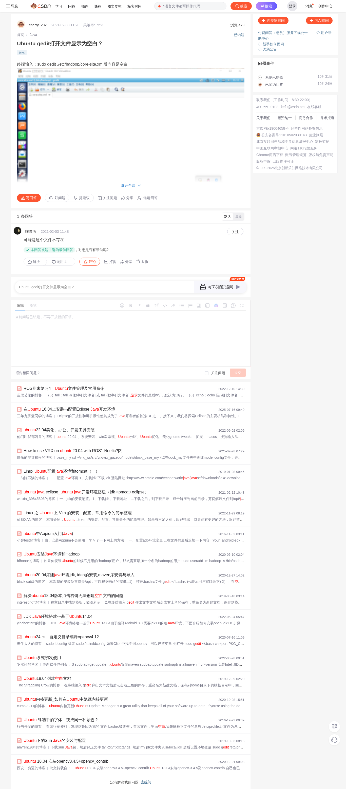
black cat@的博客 (31, 582)
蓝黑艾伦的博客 (29, 395)
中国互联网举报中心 (272, 148)
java (22, 52)
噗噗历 (30, 231)
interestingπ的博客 (31, 602)
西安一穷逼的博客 (31, 768)
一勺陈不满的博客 (31, 478)
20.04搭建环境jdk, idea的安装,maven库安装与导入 (79, 575)
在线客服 (314, 107)
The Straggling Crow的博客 (38, 685)
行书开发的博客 (29, 726)
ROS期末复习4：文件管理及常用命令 (64, 388)
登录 (292, 6)
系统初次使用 (42, 658)
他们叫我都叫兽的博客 (34, 437)
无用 (59, 262)
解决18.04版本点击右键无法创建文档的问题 (73, 595)
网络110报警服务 (303, 148)
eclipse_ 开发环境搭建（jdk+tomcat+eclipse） (86, 492)
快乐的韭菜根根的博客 (34, 457)
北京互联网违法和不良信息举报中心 (284, 142)
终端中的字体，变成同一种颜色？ (61, 720)
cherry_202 (38, 25)
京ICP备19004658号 (272, 128)
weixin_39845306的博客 (36, 499)
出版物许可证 (283, 161)
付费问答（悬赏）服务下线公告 (283, 33)
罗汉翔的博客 (27, 664)
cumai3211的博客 (31, 706)
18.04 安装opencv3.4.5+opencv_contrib (66, 761)
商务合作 (306, 118)
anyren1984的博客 (31, 747)
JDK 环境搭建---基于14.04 (58, 616)
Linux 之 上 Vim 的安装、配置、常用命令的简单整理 (78, 513)
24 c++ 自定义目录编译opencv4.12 (61, 637)
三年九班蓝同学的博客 (34, 416)
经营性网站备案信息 (307, 128)
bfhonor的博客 (28, 561)
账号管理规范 (295, 155)
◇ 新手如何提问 (271, 44)
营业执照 (316, 135)
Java (33, 35)
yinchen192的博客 (31, 623)
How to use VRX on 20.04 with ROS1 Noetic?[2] (73, 451)
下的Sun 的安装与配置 (55, 740)
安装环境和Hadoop (52, 554)
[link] (20, 35)
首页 (20, 35)
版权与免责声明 (321, 155)
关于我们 (263, 118)
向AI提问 (319, 20)
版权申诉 (263, 161)
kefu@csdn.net (293, 107)
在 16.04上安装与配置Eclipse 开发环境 (69, 409)
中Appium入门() (48, 533)
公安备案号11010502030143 (284, 135)
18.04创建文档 (47, 678)
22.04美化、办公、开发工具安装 (59, 430)
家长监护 (322, 142)
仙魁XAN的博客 (29, 519)
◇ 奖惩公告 (267, 49)
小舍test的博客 (29, 540)
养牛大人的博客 (29, 644)
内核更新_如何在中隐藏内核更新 (66, 699)
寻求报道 (327, 118)
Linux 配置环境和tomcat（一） (62, 471)
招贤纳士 (285, 118)
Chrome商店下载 (269, 155)
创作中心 (325, 6)
